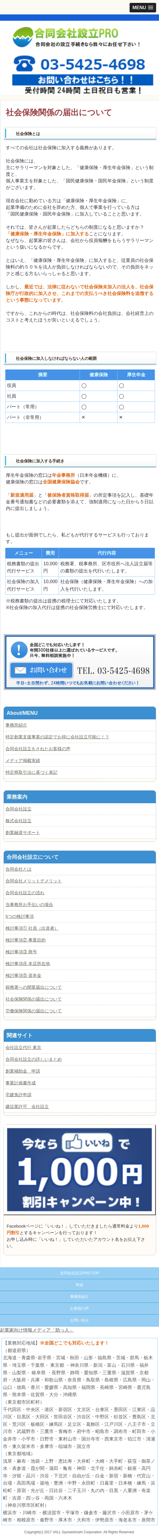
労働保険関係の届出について (33, 1010)
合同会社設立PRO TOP (79, 1273)
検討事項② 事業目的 (25, 939)
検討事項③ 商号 (21, 951)
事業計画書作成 (20, 1082)
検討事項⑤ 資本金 (23, 975)
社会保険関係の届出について (33, 999)
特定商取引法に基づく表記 (31, 772)
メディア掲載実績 (22, 760)
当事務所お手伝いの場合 (29, 904)
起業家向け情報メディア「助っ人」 (37, 1330)
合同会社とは (18, 869)
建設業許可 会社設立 (27, 1106)
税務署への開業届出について (33, 987)
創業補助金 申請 (22, 1071)
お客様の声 (79, 1308)
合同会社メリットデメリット (33, 880)
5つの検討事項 (19, 916)
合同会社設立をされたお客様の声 (37, 748)
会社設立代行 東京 (23, 1047)
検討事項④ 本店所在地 (27, 963)
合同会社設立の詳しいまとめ (33, 1059)
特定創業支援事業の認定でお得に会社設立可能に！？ (57, 736)
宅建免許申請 (18, 1094)
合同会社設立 (18, 808)
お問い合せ (79, 1320)
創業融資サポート (22, 832)
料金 (79, 1285)
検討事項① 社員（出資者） (32, 928)
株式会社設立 (18, 820)
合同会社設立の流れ (24, 892)
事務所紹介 (16, 725)
